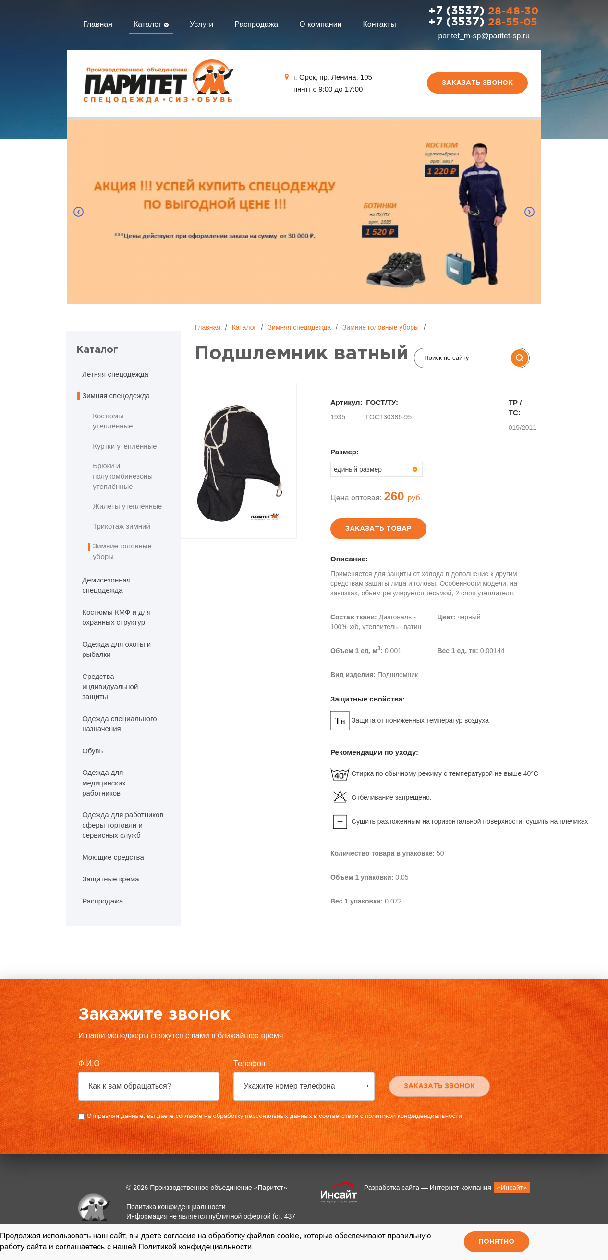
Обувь (92, 751)
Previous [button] (79, 212)
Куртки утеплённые (125, 446)
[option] (304, 212)
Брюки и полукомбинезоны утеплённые (123, 476)
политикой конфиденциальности (413, 1115)
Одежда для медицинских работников (104, 782)
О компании (320, 24)
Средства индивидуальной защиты (110, 686)
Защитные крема (110, 879)
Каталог (151, 24)
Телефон (249, 1063)
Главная (97, 24)
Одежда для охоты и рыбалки (116, 649)
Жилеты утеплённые (127, 506)
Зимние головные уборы (380, 327)
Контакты (379, 24)
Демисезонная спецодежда (106, 585)
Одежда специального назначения (119, 723)
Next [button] (529, 212)
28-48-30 (483, 11)
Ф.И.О (89, 1063)
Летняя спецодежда (115, 374)
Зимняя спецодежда (299, 327)
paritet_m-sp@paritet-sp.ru (484, 36)
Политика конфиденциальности (176, 1207)
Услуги (201, 24)
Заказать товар (378, 529)
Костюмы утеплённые (113, 421)
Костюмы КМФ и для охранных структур (116, 617)
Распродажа (256, 24)
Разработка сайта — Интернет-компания (447, 1187)
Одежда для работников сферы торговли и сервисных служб (122, 824)
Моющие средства (113, 857)
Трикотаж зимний (121, 526)
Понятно (496, 1242)
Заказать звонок (477, 83)
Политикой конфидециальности (195, 1247)
